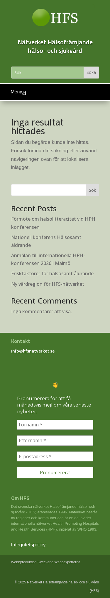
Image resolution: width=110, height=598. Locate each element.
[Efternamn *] (55, 440)
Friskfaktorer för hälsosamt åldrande (52, 273)
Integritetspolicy (28, 545)
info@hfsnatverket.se (33, 350)
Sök (92, 190)
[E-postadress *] (55, 456)
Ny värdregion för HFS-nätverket (47, 284)
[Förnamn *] (55, 425)
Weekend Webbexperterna (59, 562)
